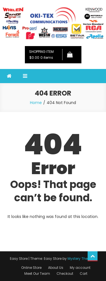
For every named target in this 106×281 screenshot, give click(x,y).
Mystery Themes (81, 258)
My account (80, 267)
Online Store (31, 267)
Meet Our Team (37, 273)
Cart (83, 273)
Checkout (65, 273)
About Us (55, 267)
